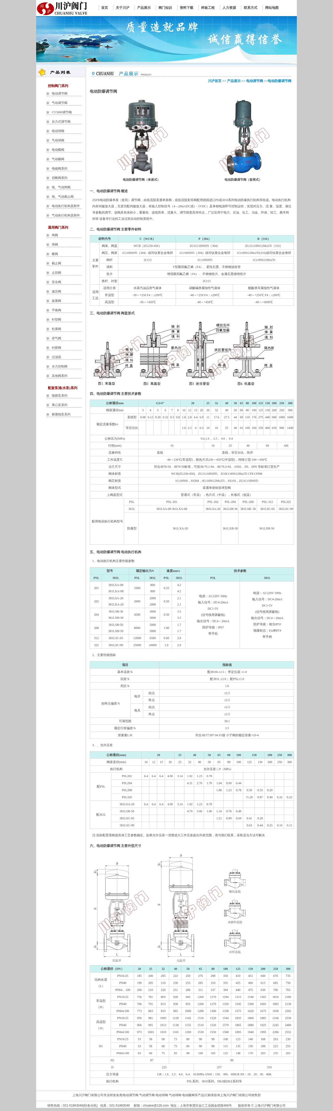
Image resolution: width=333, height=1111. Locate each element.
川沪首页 (214, 81)
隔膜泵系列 (59, 395)
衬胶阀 (56, 347)
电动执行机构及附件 (66, 206)
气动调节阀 (59, 103)
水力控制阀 (59, 366)
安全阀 (56, 282)
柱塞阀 (56, 329)
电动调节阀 (59, 93)
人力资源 (229, 8)
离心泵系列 (59, 405)
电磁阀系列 (59, 168)
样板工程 (208, 8)
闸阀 (55, 235)
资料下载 (186, 8)
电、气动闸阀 (61, 187)
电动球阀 (58, 131)
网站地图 (272, 8)
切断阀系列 (59, 178)
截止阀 (56, 263)
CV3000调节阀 (62, 112)
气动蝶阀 (58, 159)
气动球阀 (58, 140)
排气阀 (56, 338)
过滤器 (56, 357)
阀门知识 (165, 8)
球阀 (55, 244)
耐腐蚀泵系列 (61, 414)
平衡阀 (56, 310)
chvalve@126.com (156, 1105)
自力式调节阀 (61, 121)
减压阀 (56, 291)
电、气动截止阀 (63, 196)
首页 (104, 8)
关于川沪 (122, 8)
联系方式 (250, 8)
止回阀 (56, 272)
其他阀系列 (59, 376)
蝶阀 (55, 254)
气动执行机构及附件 (66, 215)
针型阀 (56, 319)
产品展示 (144, 8)
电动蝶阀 (58, 150)
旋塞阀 (56, 301)
